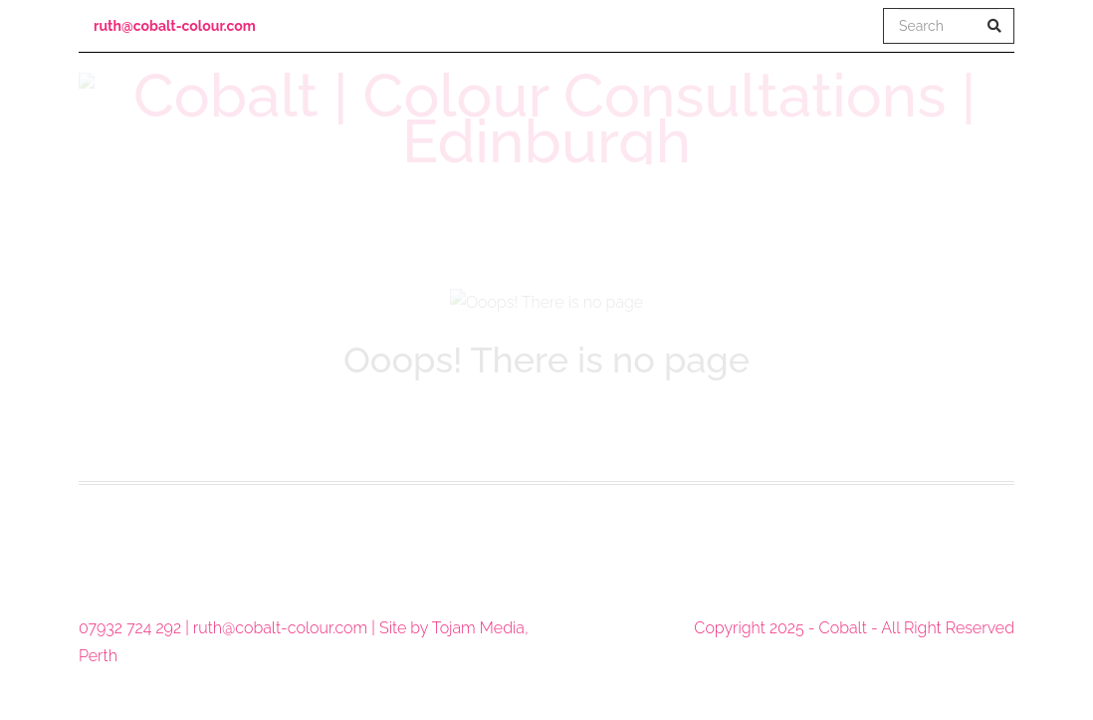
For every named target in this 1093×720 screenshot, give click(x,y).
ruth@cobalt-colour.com (175, 26)
